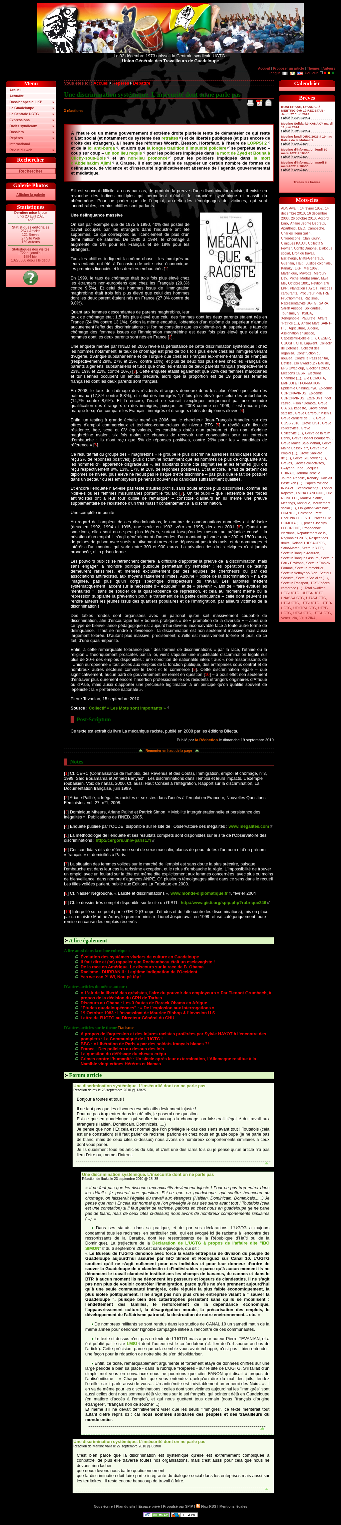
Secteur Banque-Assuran (300, 553)
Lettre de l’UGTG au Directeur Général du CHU (127, 1017)
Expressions (19, 120)
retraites (170, 138)
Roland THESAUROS (308, 543)
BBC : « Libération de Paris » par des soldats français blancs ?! (145, 1043)
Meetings (288, 503)
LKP (298, 268)
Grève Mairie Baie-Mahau (300, 443)
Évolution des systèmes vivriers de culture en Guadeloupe (140, 956)
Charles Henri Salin (295, 233)
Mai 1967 (311, 268)
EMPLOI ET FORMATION (300, 383)
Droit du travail (303, 253)
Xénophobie (290, 318)
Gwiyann (287, 468)
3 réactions (73, 111)
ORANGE (288, 513)
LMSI (132, 1343)
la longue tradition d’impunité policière (186, 148)
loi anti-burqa (101, 148)
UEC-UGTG (290, 593)
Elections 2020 (317, 368)
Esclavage (289, 258)
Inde (300, 468)
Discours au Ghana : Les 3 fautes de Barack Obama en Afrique (144, 1002)
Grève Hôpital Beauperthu (311, 438)
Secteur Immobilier (309, 568)
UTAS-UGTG (316, 598)
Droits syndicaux (23, 126)
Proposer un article (288, 68)
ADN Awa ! (289, 208)
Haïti (299, 263)
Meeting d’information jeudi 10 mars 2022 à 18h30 (304, 151)
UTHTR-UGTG (304, 608)
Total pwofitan (315, 588)
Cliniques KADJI (293, 243)
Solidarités (313, 308)
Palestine (305, 513)
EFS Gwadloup (292, 368)
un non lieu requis (123, 153)
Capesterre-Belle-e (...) (298, 338)
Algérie (312, 328)
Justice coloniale (318, 263)
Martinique (289, 273)
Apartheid (288, 228)
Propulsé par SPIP (178, 1506)
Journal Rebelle (308, 473)
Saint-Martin (290, 548)
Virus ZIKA (307, 618)
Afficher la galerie (30, 195)
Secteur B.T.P (312, 548)
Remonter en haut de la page (169, 751)
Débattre (141, 83)
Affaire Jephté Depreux (307, 223)
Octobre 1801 (298, 283)
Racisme (311, 298)
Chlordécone (290, 238)
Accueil (264, 68)
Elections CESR (293, 373)
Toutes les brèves (307, 182)
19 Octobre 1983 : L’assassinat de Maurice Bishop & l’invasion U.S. (148, 1012)
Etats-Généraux (311, 258)
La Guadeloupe (21, 108)
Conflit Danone (305, 248)
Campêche (316, 228)
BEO (301, 228)
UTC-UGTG (290, 603)
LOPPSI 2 (257, 143)
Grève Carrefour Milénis (313, 413)
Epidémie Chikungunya (298, 388)
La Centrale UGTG (24, 114)
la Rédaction (206, 740)
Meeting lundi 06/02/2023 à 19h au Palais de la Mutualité (306, 138)
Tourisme (288, 313)
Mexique (303, 503)
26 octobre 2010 (303, 218)
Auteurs (328, 68)
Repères (16, 138)
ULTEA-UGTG (312, 593)
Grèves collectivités (309, 463)
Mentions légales (233, 1506)
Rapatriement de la (311, 533)
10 (207, 674)
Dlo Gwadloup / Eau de (311, 363)
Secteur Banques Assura (300, 558)
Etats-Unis (314, 398)
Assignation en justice (297, 333)
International (19, 144)
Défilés (286, 363)
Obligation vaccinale (313, 508)
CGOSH (287, 343)
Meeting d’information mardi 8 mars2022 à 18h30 (304, 164)
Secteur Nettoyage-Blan (299, 573)
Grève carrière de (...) (297, 418)
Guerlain (287, 263)
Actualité (16, 96)
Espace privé (149, 1506)
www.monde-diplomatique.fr (199, 893)
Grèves (286, 463)
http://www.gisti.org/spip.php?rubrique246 (223, 902)
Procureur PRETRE (314, 293)
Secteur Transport (294, 583)
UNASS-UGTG (292, 598)
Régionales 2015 (294, 538)
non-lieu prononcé (148, 158)
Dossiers (16, 132)
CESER (324, 338)
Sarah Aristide (291, 308)
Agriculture (297, 328)
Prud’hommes (291, 298)
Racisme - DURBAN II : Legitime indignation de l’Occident (139, 971)
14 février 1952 (311, 208)
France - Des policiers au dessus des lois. (123, 1048)
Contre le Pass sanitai (311, 358)
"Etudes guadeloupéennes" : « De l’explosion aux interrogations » (147, 1007)
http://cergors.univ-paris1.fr (123, 840)
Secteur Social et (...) (312, 578)
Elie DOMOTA (314, 378)
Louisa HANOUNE (310, 493)
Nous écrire (103, 1506)
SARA (323, 303)
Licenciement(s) (308, 488)
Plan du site (125, 1506)
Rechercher (30, 171)
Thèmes (313, 68)
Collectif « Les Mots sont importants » (127, 708)
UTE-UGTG (310, 603)
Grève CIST (311, 423)
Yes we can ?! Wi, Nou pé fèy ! (111, 976)
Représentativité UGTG (298, 303)
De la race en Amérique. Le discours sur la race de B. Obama (142, 966)
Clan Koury (311, 238)
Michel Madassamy (304, 278)
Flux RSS (206, 1506)
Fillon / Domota (304, 403)
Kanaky (286, 268)
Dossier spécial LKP (25, 102)
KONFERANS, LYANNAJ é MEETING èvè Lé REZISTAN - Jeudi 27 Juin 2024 (303, 110)
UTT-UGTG (322, 613)
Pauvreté (308, 318)
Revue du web (20, 150)
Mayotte (305, 273)
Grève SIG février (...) (309, 458)
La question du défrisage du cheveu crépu (123, 1053)
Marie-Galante (311, 498)
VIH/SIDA (304, 313)
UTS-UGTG (302, 613)
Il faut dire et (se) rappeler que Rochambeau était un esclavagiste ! (148, 961)
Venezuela (289, 618)
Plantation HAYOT (303, 288)
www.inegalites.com (248, 826)
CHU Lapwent (306, 343)
